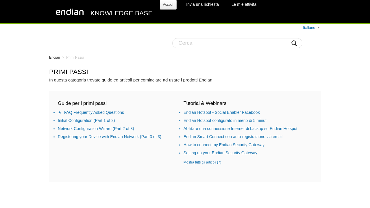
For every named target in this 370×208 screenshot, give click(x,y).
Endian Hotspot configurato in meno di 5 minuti (225, 120)
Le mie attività (244, 4)
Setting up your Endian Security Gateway (220, 153)
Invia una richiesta (202, 4)
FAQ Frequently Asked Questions (94, 112)
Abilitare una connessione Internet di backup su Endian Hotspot (240, 128)
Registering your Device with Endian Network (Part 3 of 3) (109, 136)
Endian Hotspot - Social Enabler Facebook (222, 112)
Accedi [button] (168, 5)
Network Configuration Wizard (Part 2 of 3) (96, 128)
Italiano (309, 27)
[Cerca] (237, 43)
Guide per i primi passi (82, 103)
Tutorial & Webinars (205, 103)
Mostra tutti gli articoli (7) (202, 162)
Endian (54, 57)
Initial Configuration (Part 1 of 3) (86, 120)
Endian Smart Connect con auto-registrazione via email (233, 136)
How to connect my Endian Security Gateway (224, 144)
